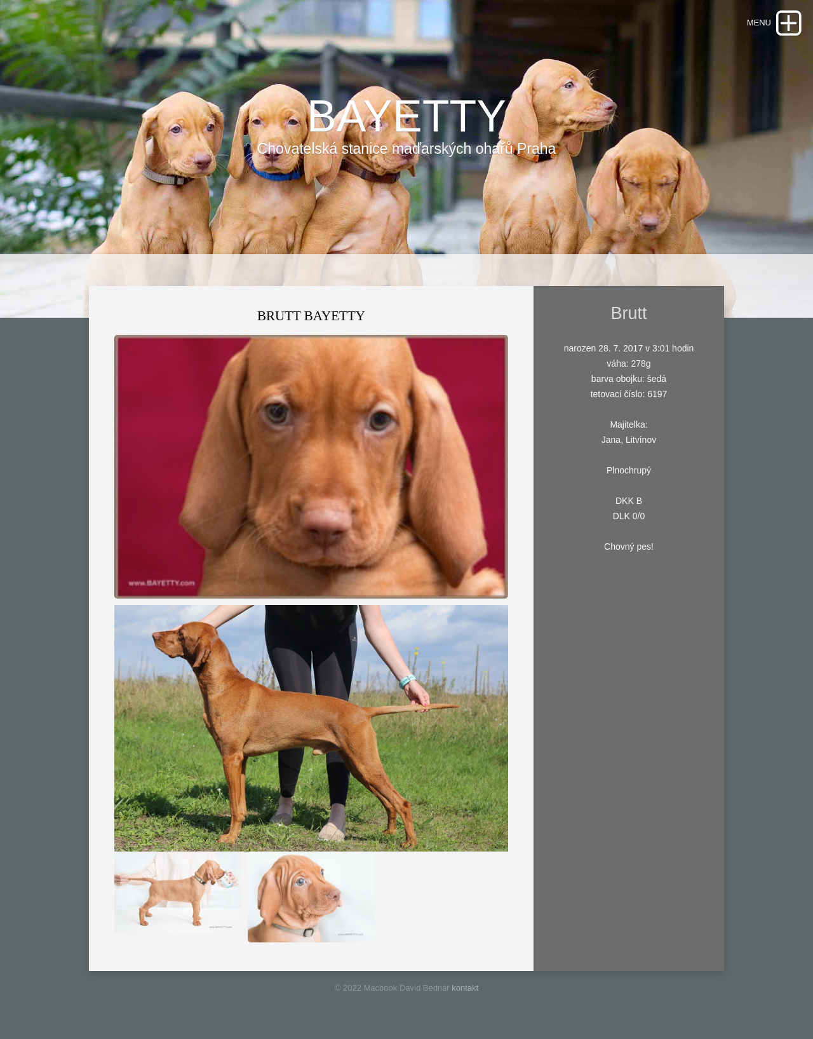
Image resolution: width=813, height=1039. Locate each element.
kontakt (465, 988)
